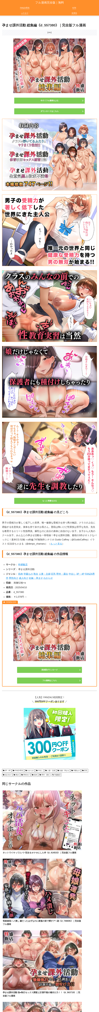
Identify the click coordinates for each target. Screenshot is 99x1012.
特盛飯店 (23, 564)
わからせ (48, 578)
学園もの (28, 574)
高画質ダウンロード (49, 670)
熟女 (36, 574)
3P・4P (80, 574)
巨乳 (53, 574)
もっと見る (56, 543)
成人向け (23, 578)
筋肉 (20, 574)
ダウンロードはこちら (50, 111)
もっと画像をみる (49, 501)
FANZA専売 (18, 770)
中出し (72, 574)
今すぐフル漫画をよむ (50, 100)
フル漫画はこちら (49, 680)
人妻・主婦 (44, 574)
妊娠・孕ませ (36, 578)
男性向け (13, 578)
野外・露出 (62, 574)
